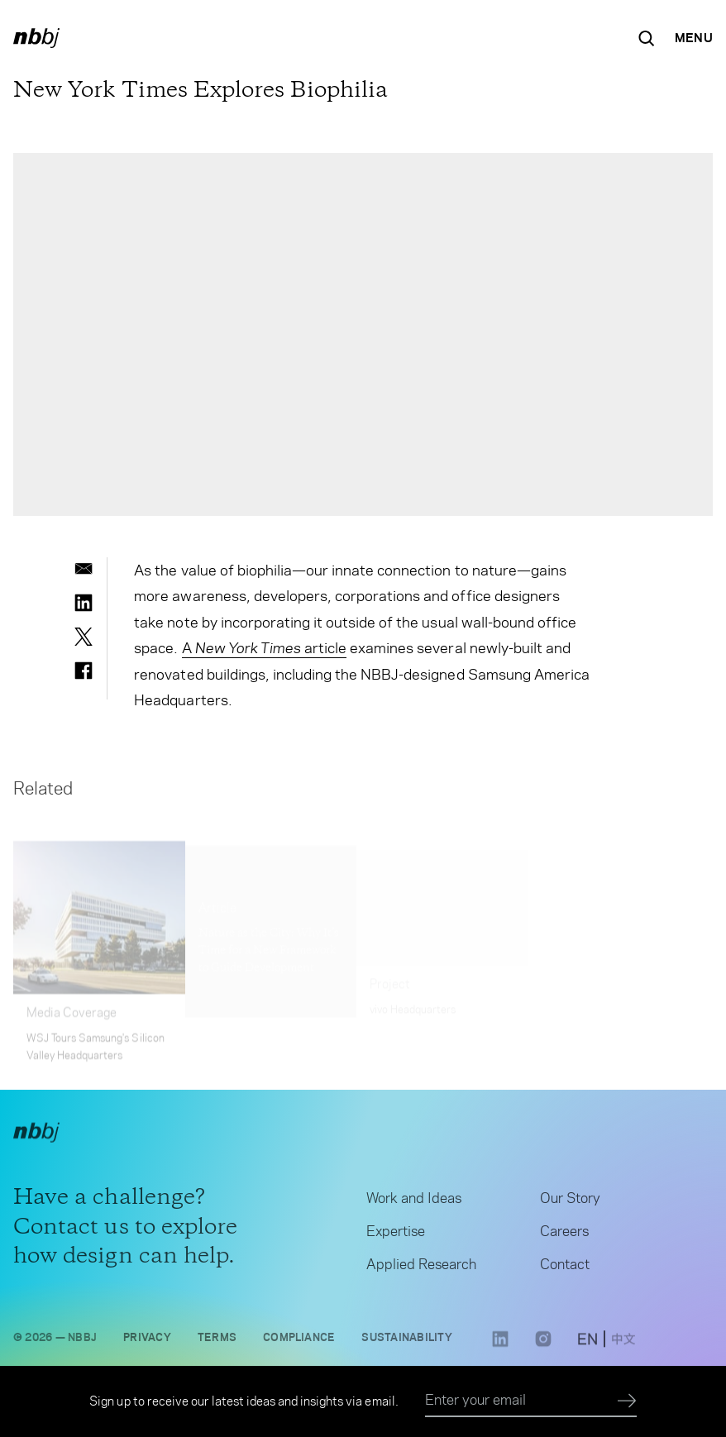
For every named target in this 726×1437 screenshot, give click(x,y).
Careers (564, 1235)
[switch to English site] (587, 1345)
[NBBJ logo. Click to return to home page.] (36, 38)
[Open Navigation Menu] (694, 38)
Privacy (147, 1342)
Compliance (299, 1342)
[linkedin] (83, 603)
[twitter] (83, 637)
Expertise (395, 1235)
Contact (565, 1268)
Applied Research (421, 1268)
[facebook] (83, 670)
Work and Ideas (413, 1202)
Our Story (570, 1202)
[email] (83, 569)
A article (264, 647)
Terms (217, 1342)
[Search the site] (646, 38)
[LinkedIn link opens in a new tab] (500, 1349)
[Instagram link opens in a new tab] (543, 1349)
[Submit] (627, 1401)
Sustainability (406, 1342)
